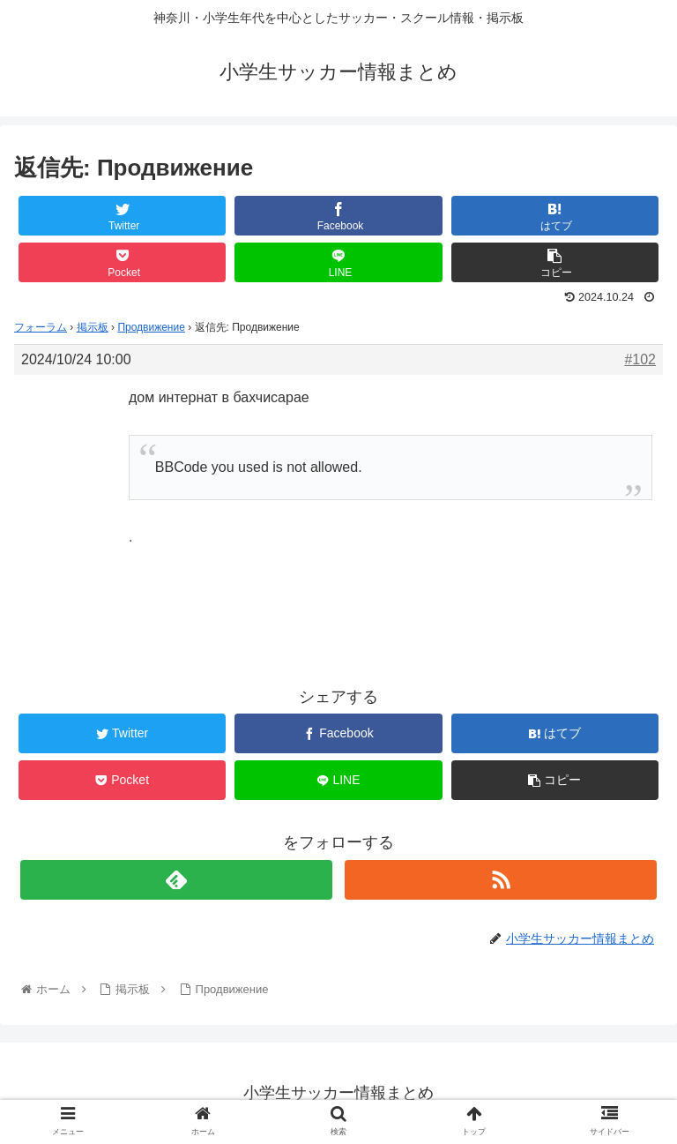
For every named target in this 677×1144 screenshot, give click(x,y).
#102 (640, 359)
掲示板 (92, 327)
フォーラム (40, 327)
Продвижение (151, 327)
